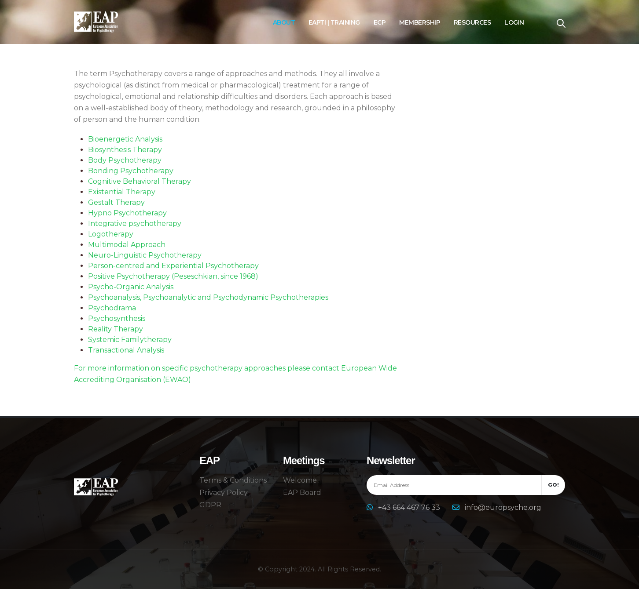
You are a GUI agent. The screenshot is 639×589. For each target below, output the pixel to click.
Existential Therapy (121, 192)
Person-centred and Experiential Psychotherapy (173, 266)
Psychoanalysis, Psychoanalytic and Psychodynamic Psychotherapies (208, 297)
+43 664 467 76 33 (410, 507)
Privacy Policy (223, 492)
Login (514, 22)
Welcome (300, 480)
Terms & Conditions (233, 480)
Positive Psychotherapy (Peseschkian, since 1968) (173, 276)
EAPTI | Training (334, 22)
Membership (419, 22)
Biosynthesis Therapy (125, 149)
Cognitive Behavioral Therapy (139, 181)
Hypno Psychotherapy (127, 213)
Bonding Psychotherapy (130, 171)
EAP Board (302, 492)
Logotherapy (110, 234)
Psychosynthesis (116, 318)
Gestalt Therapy (116, 202)
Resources (472, 22)
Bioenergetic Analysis (125, 139)
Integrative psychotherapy (134, 223)
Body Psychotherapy (125, 160)
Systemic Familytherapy (130, 339)
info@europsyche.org (503, 507)
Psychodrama (112, 308)
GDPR (210, 505)
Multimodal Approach (126, 244)
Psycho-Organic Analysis (130, 287)
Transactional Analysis (126, 350)
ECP (380, 22)
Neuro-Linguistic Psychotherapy (145, 255)
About (284, 22)
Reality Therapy (115, 329)
